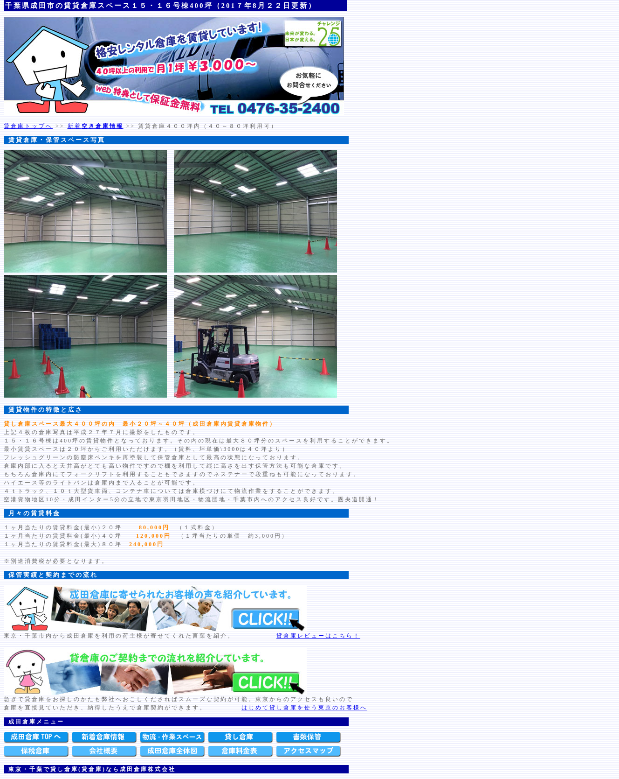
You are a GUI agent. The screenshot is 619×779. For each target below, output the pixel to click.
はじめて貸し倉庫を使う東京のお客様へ (304, 707)
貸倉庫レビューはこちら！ (318, 635)
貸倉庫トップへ (28, 126)
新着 (96, 126)
